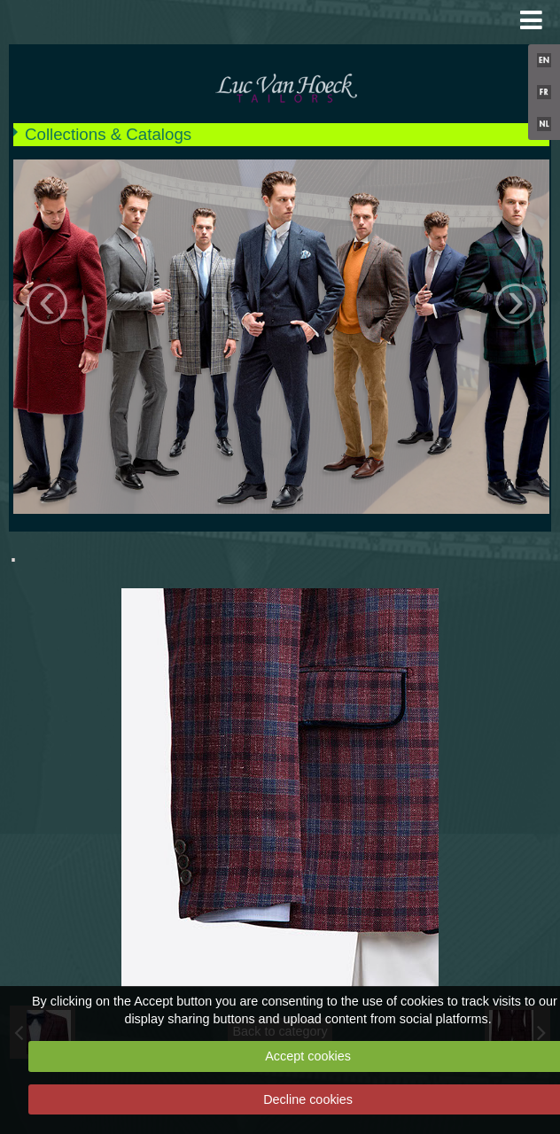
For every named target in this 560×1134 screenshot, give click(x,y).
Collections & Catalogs (108, 134)
